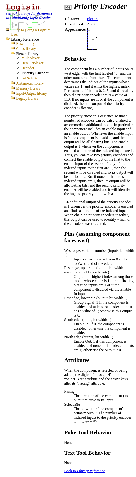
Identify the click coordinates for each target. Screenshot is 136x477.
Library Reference (25, 39)
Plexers (92, 19)
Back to (84, 471)
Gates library (26, 49)
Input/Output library (31, 93)
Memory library (28, 88)
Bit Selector (30, 78)
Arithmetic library (30, 83)
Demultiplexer (32, 63)
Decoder (27, 68)
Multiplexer (30, 58)
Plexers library (27, 54)
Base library (25, 44)
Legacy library (27, 98)
